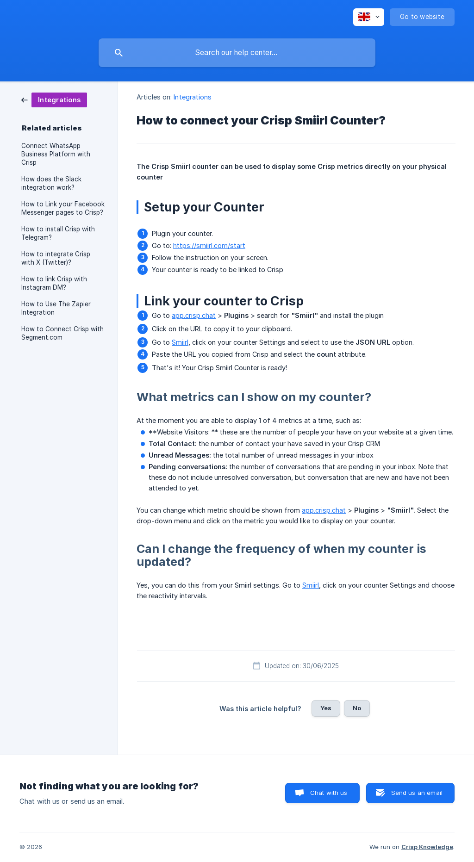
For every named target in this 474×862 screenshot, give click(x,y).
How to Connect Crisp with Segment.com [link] (62, 333)
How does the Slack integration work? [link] (51, 183)
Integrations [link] (193, 97)
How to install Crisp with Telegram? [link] (58, 233)
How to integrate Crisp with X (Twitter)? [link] (55, 258)
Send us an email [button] (417, 792)
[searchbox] (237, 52)
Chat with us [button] (329, 792)
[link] (54, 99)
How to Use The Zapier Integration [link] (56, 308)
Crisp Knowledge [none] (427, 846)
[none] (368, 17)
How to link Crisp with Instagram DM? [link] (54, 283)
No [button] (357, 708)
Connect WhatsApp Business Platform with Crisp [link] (55, 154)
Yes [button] (325, 708)
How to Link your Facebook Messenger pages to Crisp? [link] (63, 208)
